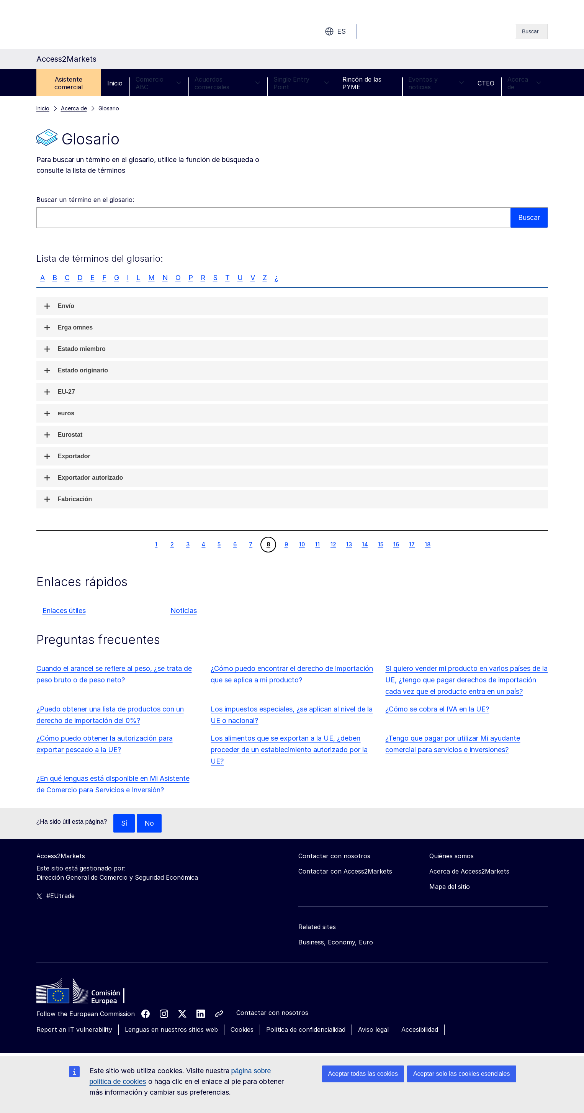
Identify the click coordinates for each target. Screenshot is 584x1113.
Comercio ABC (159, 83)
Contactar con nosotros (272, 1012)
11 (317, 544)
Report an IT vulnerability (74, 1029)
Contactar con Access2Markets (345, 871)
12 (333, 544)
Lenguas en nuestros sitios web (171, 1029)
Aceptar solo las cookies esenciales (461, 1073)
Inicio (115, 83)
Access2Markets (60, 856)
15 (380, 544)
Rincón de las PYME (361, 83)
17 (412, 544)
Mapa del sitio (449, 886)
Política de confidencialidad (305, 1029)
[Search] (532, 31)
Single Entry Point (301, 83)
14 (365, 544)
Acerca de (524, 83)
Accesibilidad (419, 1029)
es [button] (335, 31)
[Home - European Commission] (91, 993)
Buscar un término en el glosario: (85, 199)
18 (427, 544)
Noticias (183, 610)
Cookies (242, 1029)
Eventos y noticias (436, 83)
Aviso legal (373, 1029)
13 (349, 544)
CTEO (486, 83)
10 (302, 544)
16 (396, 544)
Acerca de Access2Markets (469, 871)
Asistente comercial (68, 83)
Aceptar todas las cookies (363, 1073)
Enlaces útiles (64, 610)
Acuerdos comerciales (228, 83)
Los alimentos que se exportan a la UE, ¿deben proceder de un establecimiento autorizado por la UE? (289, 749)
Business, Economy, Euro (335, 942)
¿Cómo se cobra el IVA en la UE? (437, 709)
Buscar (529, 217)
